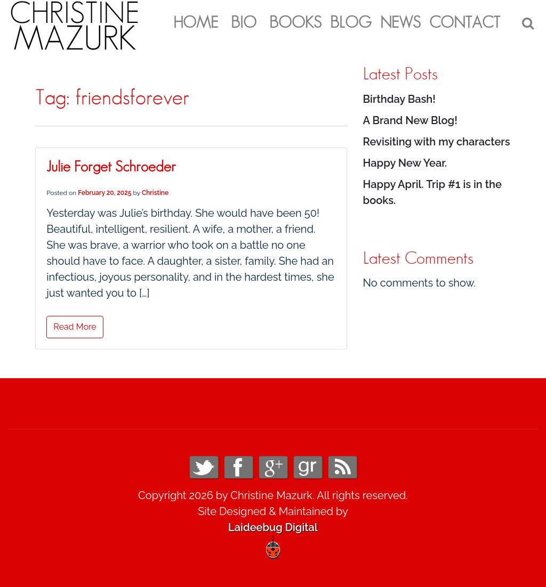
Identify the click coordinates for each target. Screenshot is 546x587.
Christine (155, 193)
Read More (75, 327)
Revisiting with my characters (436, 141)
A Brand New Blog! (410, 120)
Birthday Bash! (399, 99)
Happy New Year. (405, 163)
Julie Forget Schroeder (111, 167)
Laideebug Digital (273, 527)
